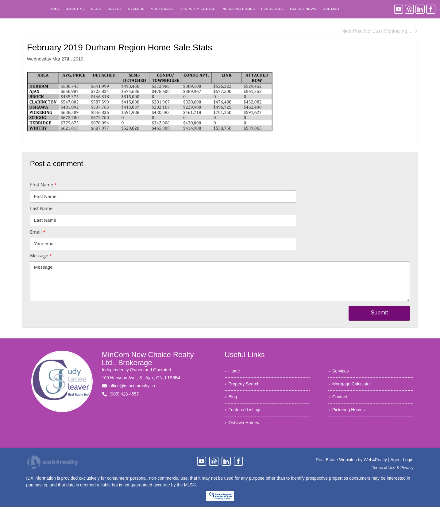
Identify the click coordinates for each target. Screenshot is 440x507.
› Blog (231, 396)
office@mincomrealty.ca (132, 385)
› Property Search (242, 383)
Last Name (41, 208)
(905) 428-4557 (124, 394)
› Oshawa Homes (242, 422)
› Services (338, 371)
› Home (232, 371)
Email (37, 232)
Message (41, 255)
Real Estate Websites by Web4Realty (351, 459)
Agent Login (402, 459)
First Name (43, 184)
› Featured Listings (243, 409)
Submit (379, 313)
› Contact (337, 396)
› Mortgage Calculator (349, 383)
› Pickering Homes (346, 409)
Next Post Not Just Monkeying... (380, 31)
